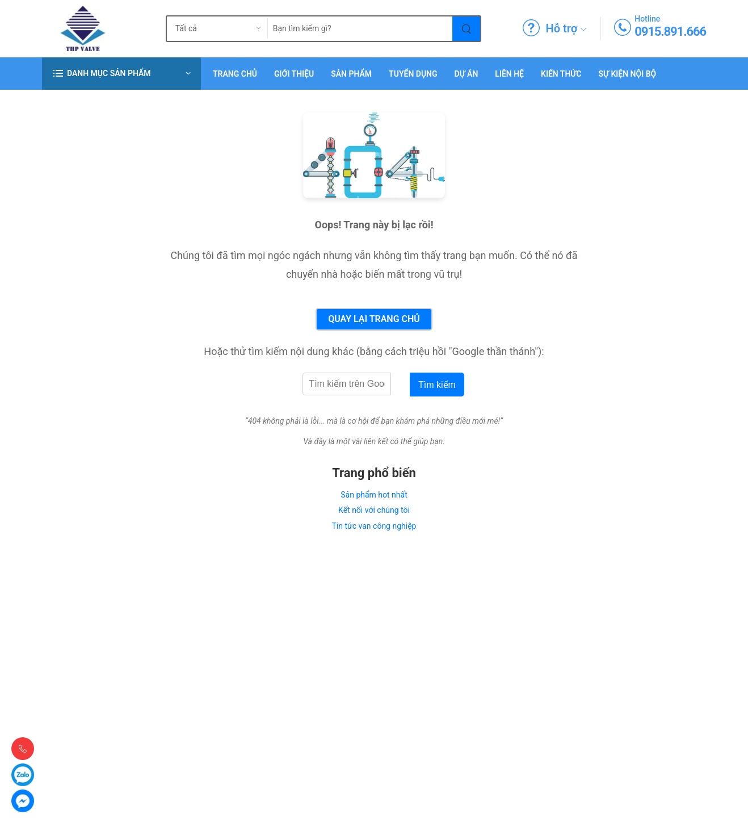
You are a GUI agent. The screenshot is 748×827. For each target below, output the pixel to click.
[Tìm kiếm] (466, 28)
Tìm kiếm (437, 385)
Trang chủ (235, 73)
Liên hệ (509, 73)
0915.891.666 (670, 31)
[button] (121, 73)
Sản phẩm (351, 73)
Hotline (647, 18)
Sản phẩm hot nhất (374, 494)
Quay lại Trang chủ (374, 319)
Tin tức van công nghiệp (374, 526)
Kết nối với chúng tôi (374, 510)
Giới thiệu (294, 73)
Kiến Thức (561, 73)
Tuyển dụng (413, 73)
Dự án (466, 73)
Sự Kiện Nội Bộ (627, 73)
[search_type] (208, 28)
